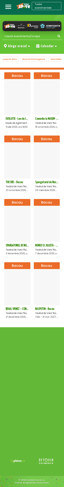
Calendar (46, 46)
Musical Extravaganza (33, 59)
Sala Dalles (56, 59)
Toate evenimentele (43, 6)
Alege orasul (17, 46)
